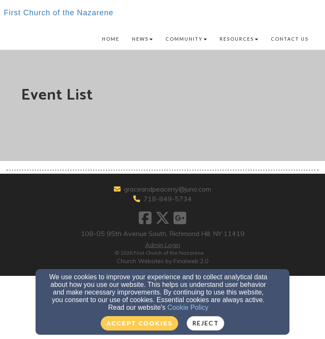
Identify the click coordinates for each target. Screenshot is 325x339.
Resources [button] (239, 39)
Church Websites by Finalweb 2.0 (162, 261)
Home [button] (110, 39)
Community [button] (186, 39)
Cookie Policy (188, 307)
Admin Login (162, 245)
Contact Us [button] (289, 39)
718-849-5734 (167, 199)
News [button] (142, 39)
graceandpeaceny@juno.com (167, 189)
